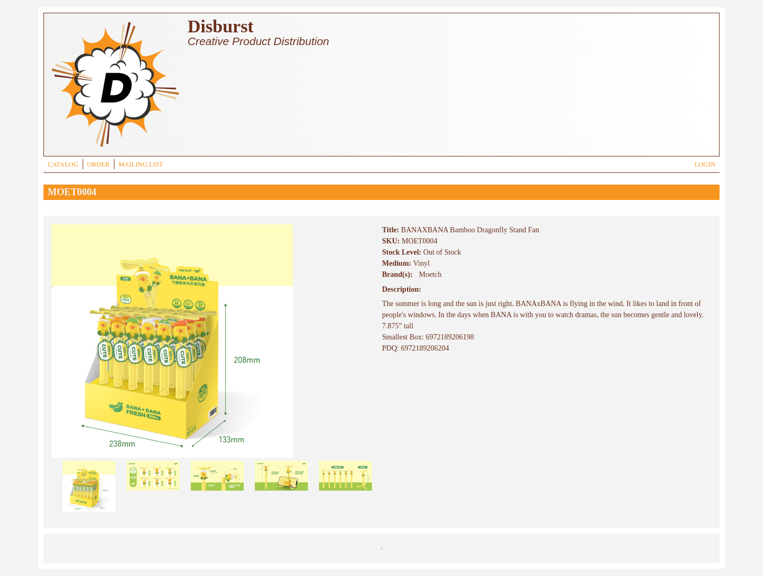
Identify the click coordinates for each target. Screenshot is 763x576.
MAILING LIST (140, 164)
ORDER (98, 164)
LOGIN (705, 164)
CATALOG (63, 164)
